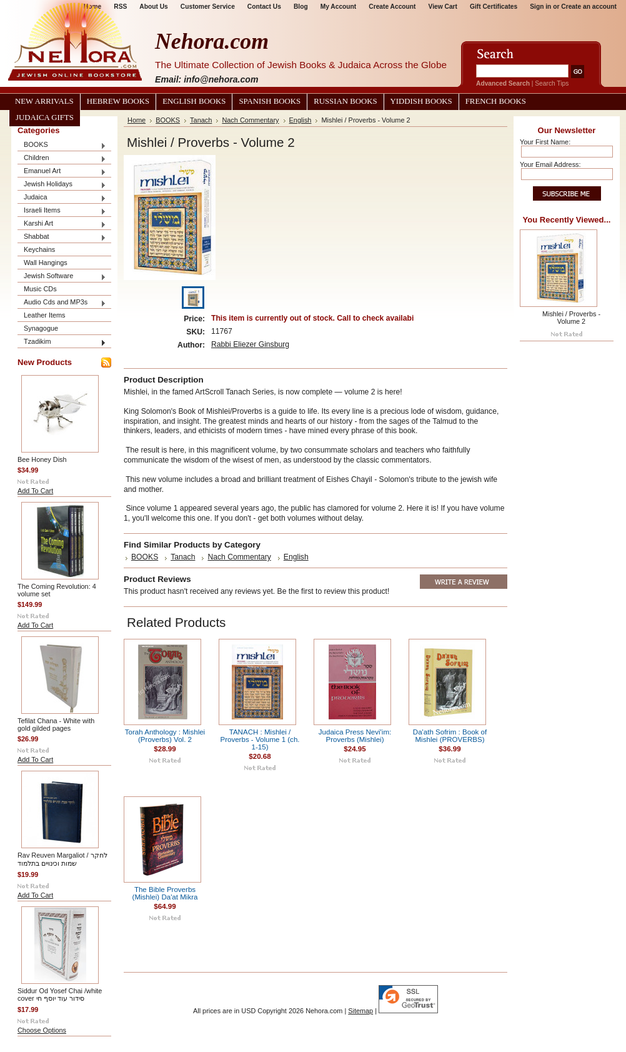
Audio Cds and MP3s (61, 303)
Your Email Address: (550, 164)
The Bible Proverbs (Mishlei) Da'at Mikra (165, 893)
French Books (495, 101)
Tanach (201, 120)
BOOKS (61, 145)
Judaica (61, 198)
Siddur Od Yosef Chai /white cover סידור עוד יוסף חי (59, 994)
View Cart (443, 6)
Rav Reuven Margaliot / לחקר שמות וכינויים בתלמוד (62, 859)
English (300, 120)
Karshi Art (61, 224)
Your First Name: (545, 142)
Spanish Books (270, 101)
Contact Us (264, 6)
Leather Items (45, 315)
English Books (194, 101)
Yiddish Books (421, 101)
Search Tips (552, 83)
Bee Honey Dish (42, 459)
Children (61, 158)
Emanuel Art (61, 171)
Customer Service (208, 6)
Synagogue (41, 328)
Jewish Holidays (61, 184)
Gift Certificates (493, 6)
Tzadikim (61, 342)
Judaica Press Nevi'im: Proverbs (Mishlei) (355, 735)
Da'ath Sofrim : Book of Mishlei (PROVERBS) (450, 735)
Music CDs (40, 289)
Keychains (39, 249)
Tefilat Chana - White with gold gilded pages (55, 724)
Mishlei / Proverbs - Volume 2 (571, 317)
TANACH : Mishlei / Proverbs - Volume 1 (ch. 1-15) (259, 739)
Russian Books (345, 101)
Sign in (540, 6)
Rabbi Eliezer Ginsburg (250, 344)
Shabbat (61, 237)
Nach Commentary (250, 120)
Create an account (589, 6)
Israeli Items (61, 211)
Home (136, 120)
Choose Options (41, 1030)
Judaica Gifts (45, 117)
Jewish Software (61, 276)
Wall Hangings (45, 262)
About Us (153, 6)
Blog (301, 6)
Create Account (392, 6)
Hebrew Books (118, 101)
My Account (338, 6)
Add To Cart (35, 490)
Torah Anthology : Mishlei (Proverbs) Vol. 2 (165, 735)
